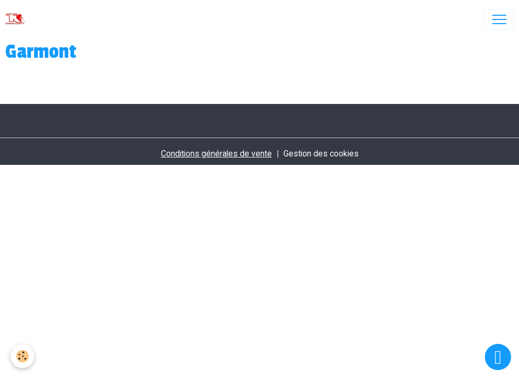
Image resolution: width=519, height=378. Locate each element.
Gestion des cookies (321, 154)
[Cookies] (22, 356)
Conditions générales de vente (216, 154)
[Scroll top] (498, 357)
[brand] (17, 19)
